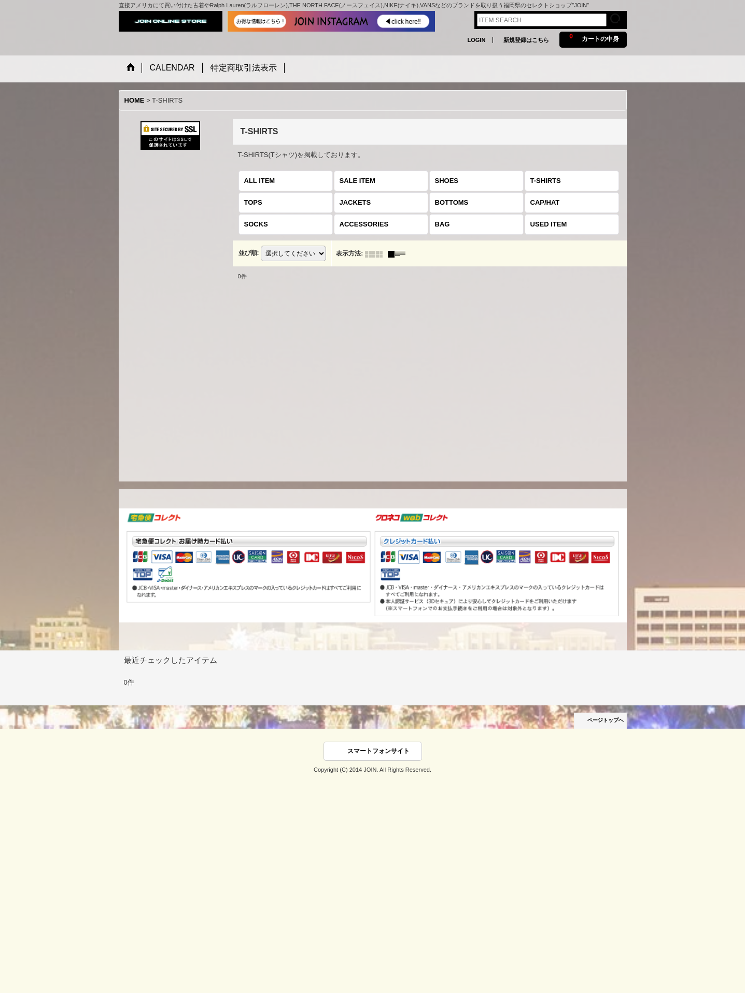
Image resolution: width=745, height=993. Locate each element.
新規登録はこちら (526, 40)
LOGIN (476, 40)
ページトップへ (605, 720)
